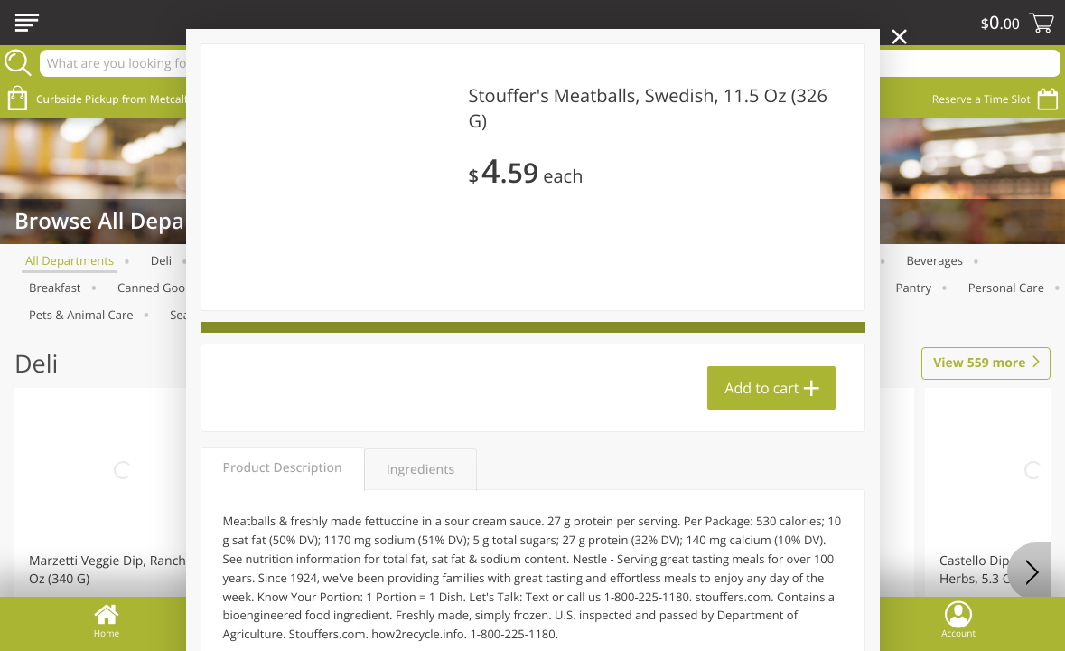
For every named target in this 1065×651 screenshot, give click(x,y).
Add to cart (761, 388)
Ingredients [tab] (420, 469)
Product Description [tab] (282, 467)
